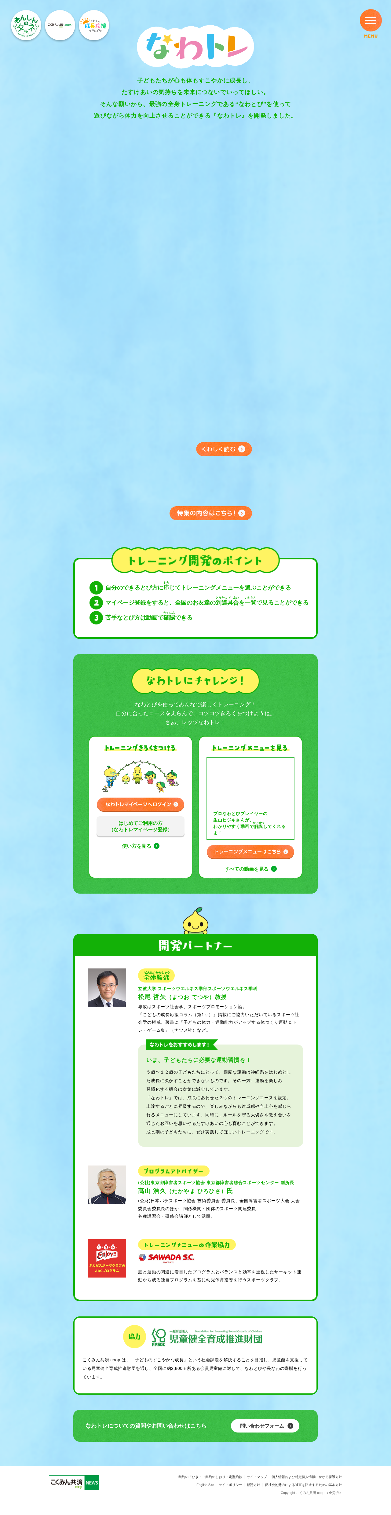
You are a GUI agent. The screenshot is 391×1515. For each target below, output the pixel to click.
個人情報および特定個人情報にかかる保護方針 (307, 1477)
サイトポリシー (230, 1485)
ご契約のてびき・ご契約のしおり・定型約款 (208, 1477)
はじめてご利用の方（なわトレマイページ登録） (140, 826)
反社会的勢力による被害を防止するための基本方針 (303, 1485)
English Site (205, 1485)
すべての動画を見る (247, 869)
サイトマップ (257, 1477)
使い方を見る (136, 846)
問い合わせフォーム (262, 1426)
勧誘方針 (253, 1485)
